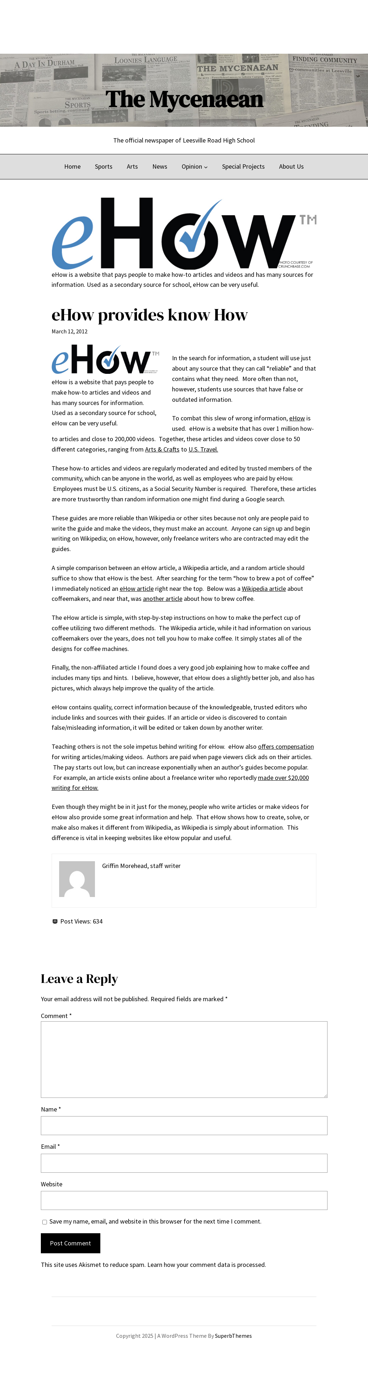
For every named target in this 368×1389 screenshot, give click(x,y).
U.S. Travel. (203, 449)
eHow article (137, 588)
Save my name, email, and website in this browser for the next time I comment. (155, 1221)
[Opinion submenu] (206, 167)
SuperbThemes (233, 1335)
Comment (56, 1016)
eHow (297, 418)
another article (162, 598)
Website (51, 1184)
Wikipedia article (264, 588)
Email (50, 1146)
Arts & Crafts (162, 449)
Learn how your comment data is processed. (206, 1264)
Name (51, 1109)
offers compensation (286, 746)
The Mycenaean (184, 99)
